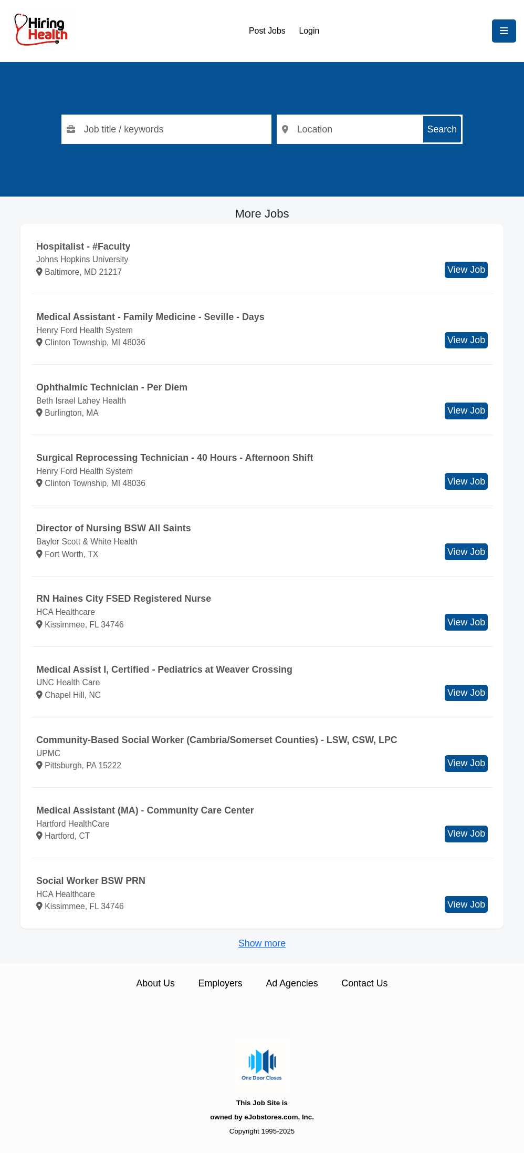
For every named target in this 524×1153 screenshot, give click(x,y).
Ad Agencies (292, 983)
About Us (155, 983)
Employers (220, 983)
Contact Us (364, 983)
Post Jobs (267, 30)
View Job (466, 269)
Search (442, 129)
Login (309, 30)
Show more (262, 943)
